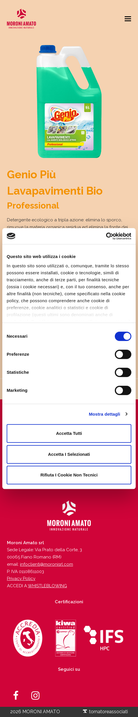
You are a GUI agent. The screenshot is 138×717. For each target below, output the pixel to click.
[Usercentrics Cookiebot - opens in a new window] (106, 236)
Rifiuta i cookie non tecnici (68, 474)
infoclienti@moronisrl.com (46, 564)
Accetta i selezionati (69, 454)
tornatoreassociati (105, 711)
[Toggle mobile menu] (128, 18)
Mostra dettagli (104, 414)
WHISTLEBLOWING (47, 585)
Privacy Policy (21, 578)
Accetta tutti (69, 433)
